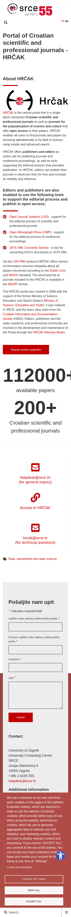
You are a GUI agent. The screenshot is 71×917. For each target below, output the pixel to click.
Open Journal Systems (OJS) (29, 216)
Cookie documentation (19, 867)
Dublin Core (58, 270)
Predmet (14, 659)
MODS (13, 275)
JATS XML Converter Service (29, 247)
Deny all (34, 890)
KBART (13, 284)
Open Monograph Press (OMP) (30, 232)
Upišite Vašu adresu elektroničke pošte (33, 618)
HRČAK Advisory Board (49, 332)
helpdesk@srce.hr (22, 781)
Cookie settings (34, 879)
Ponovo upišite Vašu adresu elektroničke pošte (34, 639)
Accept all (34, 901)
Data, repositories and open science (33, 558)
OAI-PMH (19, 261)
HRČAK (8, 112)
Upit (11, 677)
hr (65, 20)
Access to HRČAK (35, 508)
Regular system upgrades (26, 349)
